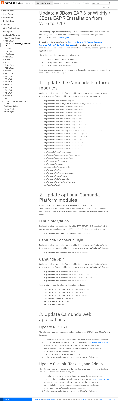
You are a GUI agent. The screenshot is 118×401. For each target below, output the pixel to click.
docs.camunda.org (50, 399)
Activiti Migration (10, 112)
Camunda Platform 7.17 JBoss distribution (85, 42)
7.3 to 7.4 (8, 90)
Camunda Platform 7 (44, 3)
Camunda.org (106, 7)
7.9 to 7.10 (9, 73)
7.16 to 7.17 (9, 41)
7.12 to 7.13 (9, 65)
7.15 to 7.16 (9, 57)
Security (86, 3)
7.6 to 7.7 (8, 82)
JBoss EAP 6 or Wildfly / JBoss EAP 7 (18, 45)
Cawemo (67, 3)
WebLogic (9, 51)
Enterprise (76, 3)
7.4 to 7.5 (8, 87)
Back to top (112, 399)
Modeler (7, 24)
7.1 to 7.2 (8, 96)
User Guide (8, 14)
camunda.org (38, 399)
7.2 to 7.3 (8, 93)
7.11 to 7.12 (9, 68)
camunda (83, 399)
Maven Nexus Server (100, 342)
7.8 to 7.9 (8, 76)
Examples (7, 31)
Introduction (9, 10)
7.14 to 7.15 (9, 60)
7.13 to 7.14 (9, 62)
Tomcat (8, 49)
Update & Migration (12, 35)
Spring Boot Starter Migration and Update (16, 102)
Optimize (57, 3)
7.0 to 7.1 (8, 98)
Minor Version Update (12, 38)
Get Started (30, 3)
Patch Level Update (11, 106)
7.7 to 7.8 (8, 79)
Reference (8, 17)
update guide (64, 37)
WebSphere (10, 54)
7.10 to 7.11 (9, 71)
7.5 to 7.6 (8, 85)
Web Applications (11, 28)
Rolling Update (9, 109)
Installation (8, 21)
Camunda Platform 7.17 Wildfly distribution (57, 45)
